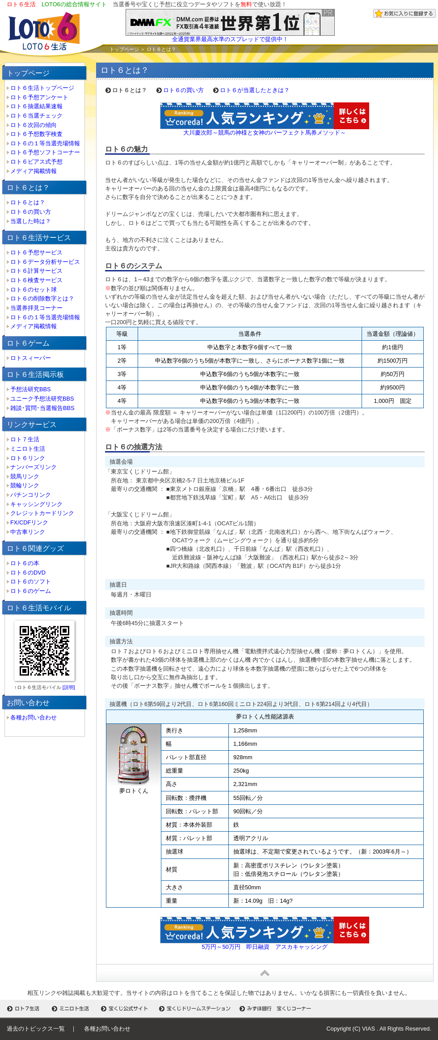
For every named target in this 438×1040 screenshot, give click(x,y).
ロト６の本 (24, 563)
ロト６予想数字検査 (36, 134)
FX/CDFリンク (29, 522)
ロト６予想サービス (36, 252)
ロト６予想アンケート (39, 97)
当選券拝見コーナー (36, 307)
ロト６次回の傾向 (33, 125)
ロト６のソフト (30, 581)
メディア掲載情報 (33, 171)
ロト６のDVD (28, 572)
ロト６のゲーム (30, 591)
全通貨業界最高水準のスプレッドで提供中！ (230, 39)
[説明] (68, 687)
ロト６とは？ (27, 202)
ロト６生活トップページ (42, 88)
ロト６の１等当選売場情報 (45, 143)
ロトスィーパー (30, 358)
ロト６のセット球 (33, 289)
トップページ (124, 49)
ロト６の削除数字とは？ (42, 298)
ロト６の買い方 (30, 211)
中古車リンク (27, 531)
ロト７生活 (24, 439)
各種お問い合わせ (33, 717)
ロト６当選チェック (36, 115)
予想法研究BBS (30, 389)
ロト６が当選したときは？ (255, 90)
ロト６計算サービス (36, 270)
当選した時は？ (30, 221)
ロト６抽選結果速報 (36, 106)
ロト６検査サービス (36, 280)
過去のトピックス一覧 (36, 1028)
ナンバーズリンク (33, 467)
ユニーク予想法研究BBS (42, 398)
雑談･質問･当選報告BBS (42, 408)
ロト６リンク (27, 458)
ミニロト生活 (27, 448)
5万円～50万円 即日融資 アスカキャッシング (264, 946)
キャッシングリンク (36, 504)
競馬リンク (24, 476)
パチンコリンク (30, 494)
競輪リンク (24, 485)
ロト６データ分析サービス (45, 261)
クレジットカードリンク (42, 513)
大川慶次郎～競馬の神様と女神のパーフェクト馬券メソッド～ (264, 132)
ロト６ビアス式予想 (36, 161)
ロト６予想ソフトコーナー (45, 152)
